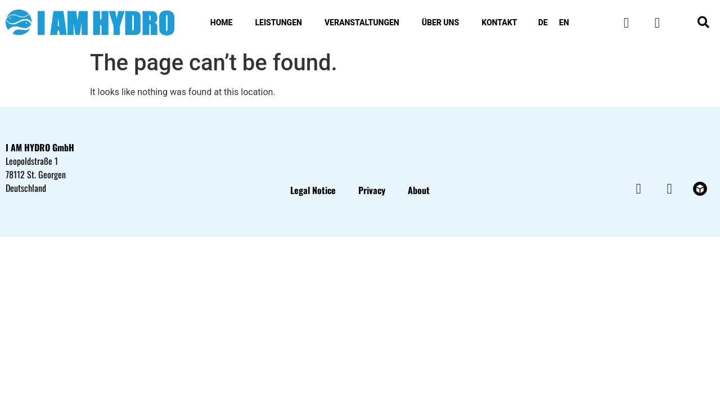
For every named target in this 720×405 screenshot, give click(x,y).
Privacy (371, 190)
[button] (703, 22)
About (419, 190)
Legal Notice (313, 190)
